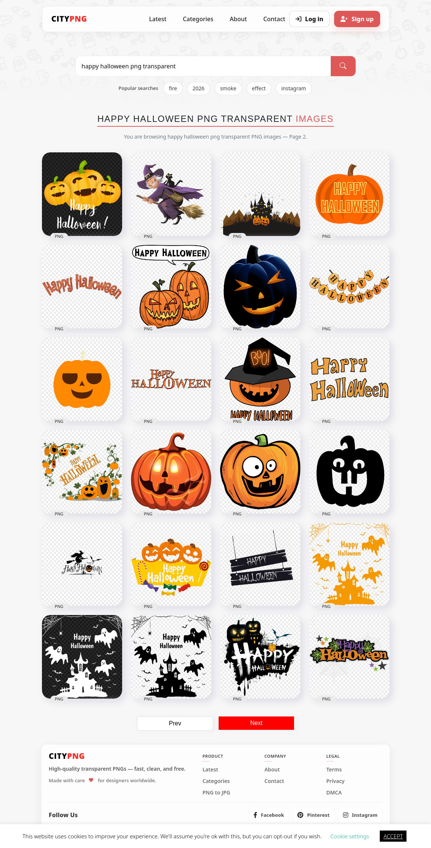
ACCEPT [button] (393, 836)
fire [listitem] (173, 88)
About (238, 19)
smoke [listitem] (228, 88)
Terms (334, 769)
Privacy (335, 781)
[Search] (343, 66)
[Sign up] (357, 19)
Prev (175, 723)
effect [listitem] (259, 88)
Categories (198, 19)
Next (256, 723)
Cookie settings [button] (349, 836)
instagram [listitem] (293, 88)
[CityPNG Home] (69, 19)
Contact (274, 781)
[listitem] (269, 815)
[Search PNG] (203, 66)
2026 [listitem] (199, 88)
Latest (158, 19)
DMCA (334, 792)
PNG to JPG (216, 792)
